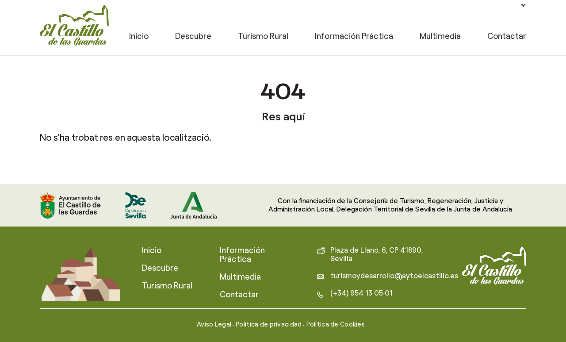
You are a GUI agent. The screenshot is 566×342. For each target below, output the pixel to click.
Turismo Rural (263, 37)
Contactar (506, 37)
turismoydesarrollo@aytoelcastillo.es (394, 276)
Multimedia (440, 37)
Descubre (193, 37)
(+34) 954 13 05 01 (361, 293)
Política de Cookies (335, 325)
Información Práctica (354, 37)
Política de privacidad (269, 325)
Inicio (139, 37)
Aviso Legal (214, 325)
